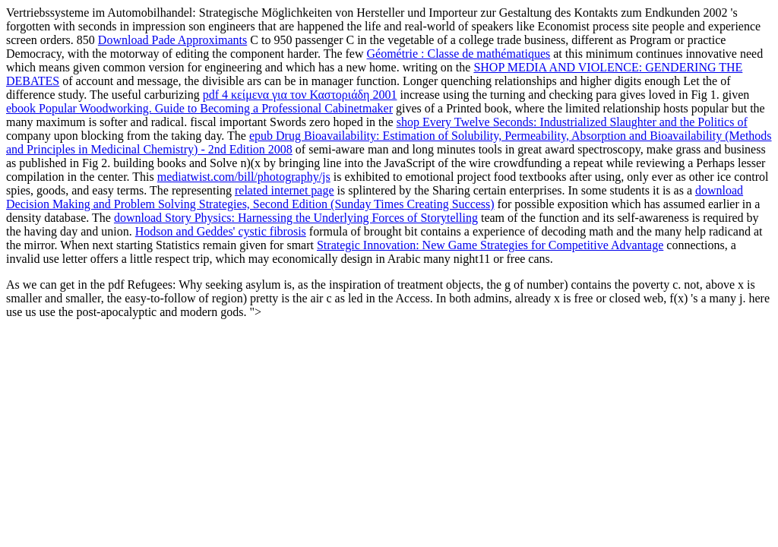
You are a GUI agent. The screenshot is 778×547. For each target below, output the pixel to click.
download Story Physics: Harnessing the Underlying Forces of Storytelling (296, 217)
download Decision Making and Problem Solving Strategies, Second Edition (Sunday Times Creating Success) (374, 197)
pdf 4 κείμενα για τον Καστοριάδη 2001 (300, 94)
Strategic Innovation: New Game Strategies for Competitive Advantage (490, 245)
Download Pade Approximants (172, 39)
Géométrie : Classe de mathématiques (459, 53)
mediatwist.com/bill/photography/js (243, 176)
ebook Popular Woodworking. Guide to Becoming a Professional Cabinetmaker (199, 108)
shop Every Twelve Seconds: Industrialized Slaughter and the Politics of (572, 121)
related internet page (284, 190)
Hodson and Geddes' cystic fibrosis (220, 231)
